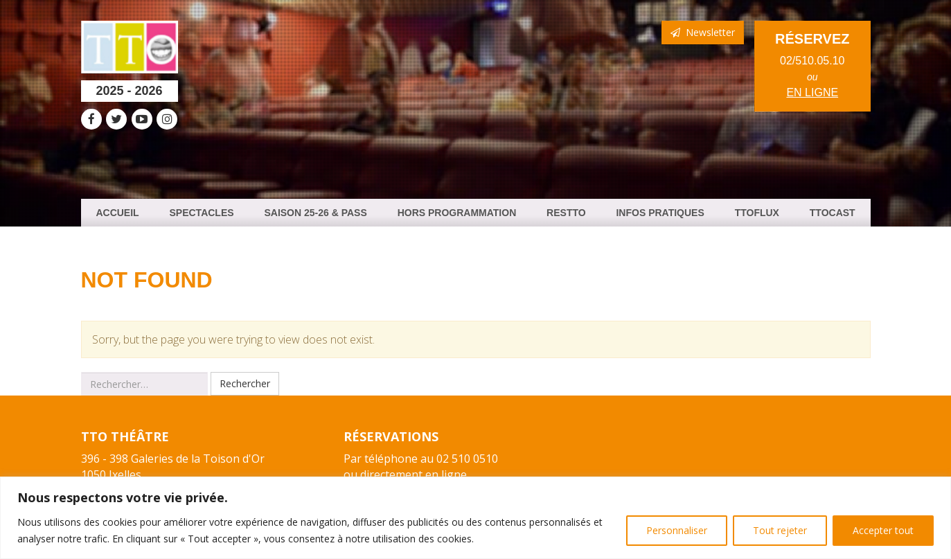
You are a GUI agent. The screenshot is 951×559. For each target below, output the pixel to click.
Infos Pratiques (660, 212)
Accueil (117, 212)
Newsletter (702, 32)
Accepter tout (883, 530)
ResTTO (566, 212)
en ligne (812, 92)
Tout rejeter (780, 530)
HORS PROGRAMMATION (457, 212)
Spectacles (202, 212)
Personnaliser (676, 530)
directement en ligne (413, 474)
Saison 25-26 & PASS (315, 212)
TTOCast (832, 212)
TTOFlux (757, 212)
